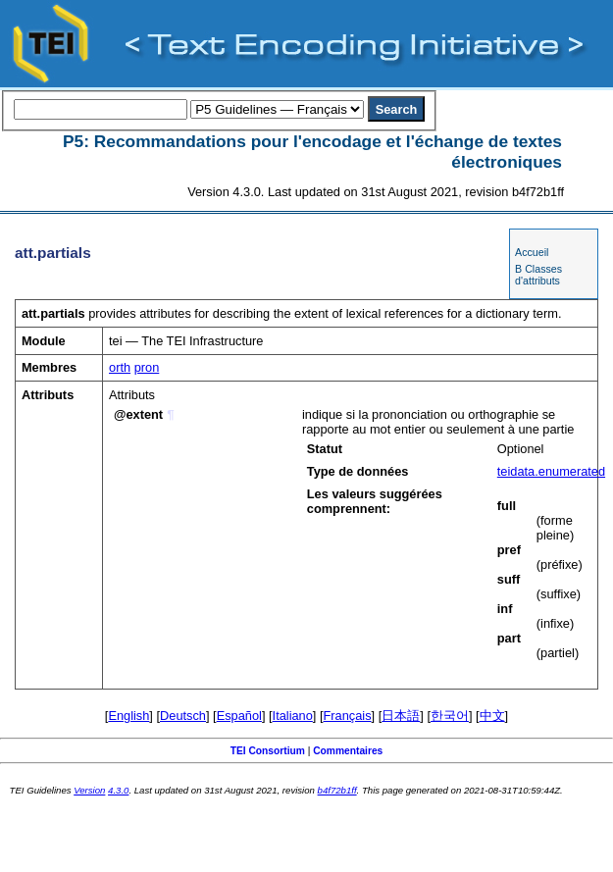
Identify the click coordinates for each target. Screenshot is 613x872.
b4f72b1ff (337, 790)
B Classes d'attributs (538, 274)
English (128, 715)
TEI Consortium (267, 750)
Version (89, 790)
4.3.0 (118, 790)
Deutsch (183, 715)
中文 (492, 715)
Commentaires (348, 750)
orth (119, 367)
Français (348, 715)
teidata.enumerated (551, 471)
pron (147, 367)
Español (239, 715)
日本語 (401, 715)
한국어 (450, 715)
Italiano (293, 715)
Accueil (531, 252)
